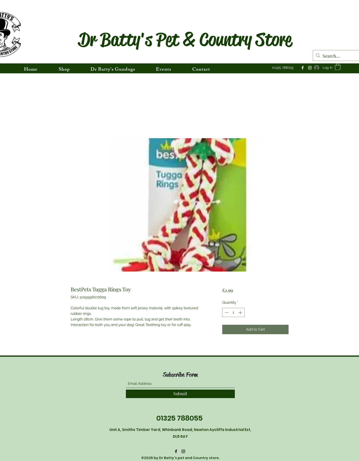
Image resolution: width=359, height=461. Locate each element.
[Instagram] (309, 67)
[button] (338, 66)
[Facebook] (302, 67)
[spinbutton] (233, 312)
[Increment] (240, 312)
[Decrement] (226, 312)
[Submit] (180, 394)
